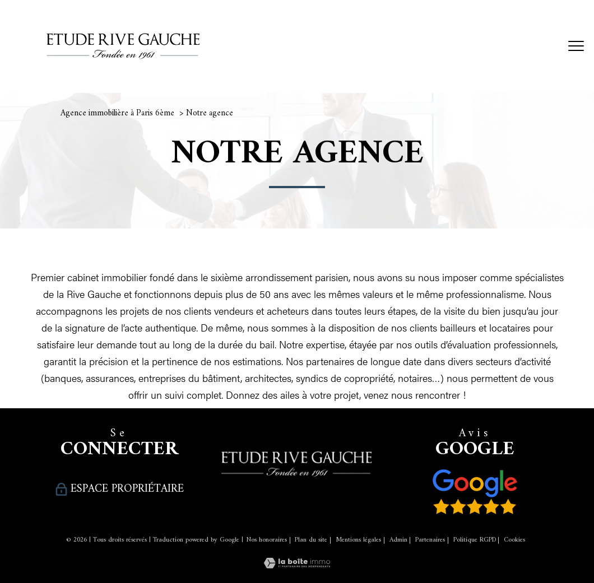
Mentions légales (358, 540)
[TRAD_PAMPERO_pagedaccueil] (123, 64)
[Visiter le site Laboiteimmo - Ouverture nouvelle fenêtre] (297, 564)
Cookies (514, 540)
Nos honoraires (266, 540)
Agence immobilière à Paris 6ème (117, 113)
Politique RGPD (474, 540)
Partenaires (430, 540)
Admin (398, 540)
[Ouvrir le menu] (576, 46)
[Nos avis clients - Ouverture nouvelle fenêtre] (475, 491)
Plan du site (311, 540)
